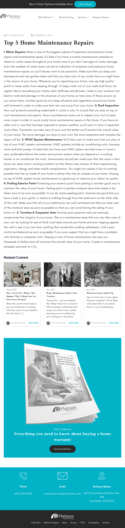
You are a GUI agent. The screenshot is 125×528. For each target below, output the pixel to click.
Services (83, 17)
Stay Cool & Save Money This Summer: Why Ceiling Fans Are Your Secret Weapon (21, 296)
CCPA (82, 522)
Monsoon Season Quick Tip (100, 293)
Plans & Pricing (66, 17)
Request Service (101, 17)
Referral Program (51, 522)
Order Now (36, 522)
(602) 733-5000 (23, 493)
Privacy (73, 522)
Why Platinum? (46, 17)
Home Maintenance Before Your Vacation (61, 294)
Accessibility (93, 522)
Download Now (62, 448)
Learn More (85, 4)
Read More (33, 323)
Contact (106, 522)
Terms (64, 522)
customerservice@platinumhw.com (62, 493)
